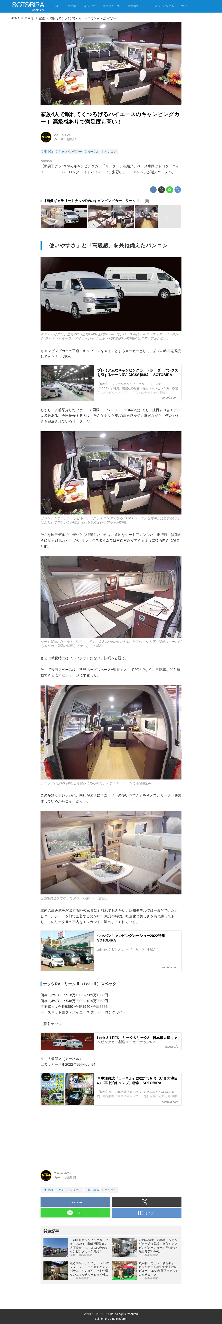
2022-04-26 (62, 135)
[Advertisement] (111, 1136)
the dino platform (115, 1318)
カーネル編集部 (65, 139)
